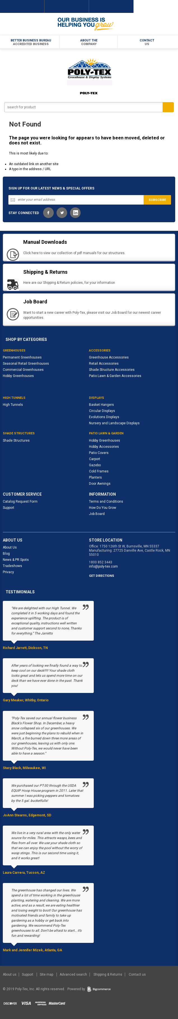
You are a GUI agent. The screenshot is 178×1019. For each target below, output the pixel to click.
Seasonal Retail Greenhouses (26, 364)
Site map (47, 974)
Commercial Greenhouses (23, 370)
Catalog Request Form (20, 501)
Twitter (62, 212)
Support (8, 508)
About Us (10, 547)
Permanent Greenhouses (22, 357)
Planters (95, 477)
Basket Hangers (101, 405)
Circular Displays (102, 411)
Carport (94, 459)
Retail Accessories (104, 364)
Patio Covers (99, 453)
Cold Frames (99, 471)
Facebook (48, 212)
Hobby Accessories (104, 447)
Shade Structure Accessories (112, 370)
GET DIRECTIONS (101, 576)
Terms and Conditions (106, 501)
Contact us (137, 974)
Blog (6, 554)
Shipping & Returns (107, 974)
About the (88, 42)
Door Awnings (100, 484)
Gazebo (95, 465)
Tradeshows (12, 566)
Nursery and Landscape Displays (114, 423)
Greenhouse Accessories (109, 357)
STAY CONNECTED (23, 213)
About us (10, 974)
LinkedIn (75, 212)
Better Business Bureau (31, 42)
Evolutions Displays (104, 417)
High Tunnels (13, 405)
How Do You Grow (102, 508)
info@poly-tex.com (103, 566)
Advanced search (73, 974)
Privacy (8, 572)
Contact (147, 42)
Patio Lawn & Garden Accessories (115, 376)
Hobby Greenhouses (18, 376)
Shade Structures (16, 440)
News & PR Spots (16, 560)
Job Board (97, 514)
